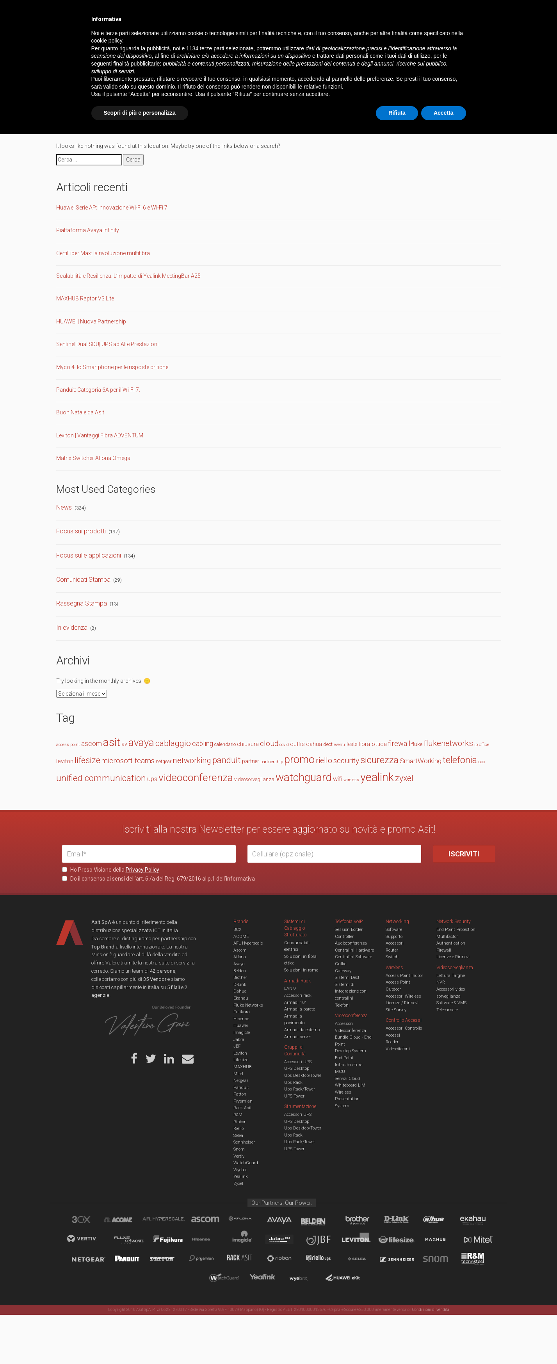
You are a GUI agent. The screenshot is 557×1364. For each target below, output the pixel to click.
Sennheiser (244, 1142)
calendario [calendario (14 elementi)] (225, 744)
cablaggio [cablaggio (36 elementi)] (173, 743)
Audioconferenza (351, 943)
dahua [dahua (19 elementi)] (314, 744)
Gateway (343, 970)
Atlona (239, 956)
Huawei (240, 1025)
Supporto (394, 936)
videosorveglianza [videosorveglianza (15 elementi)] (254, 779)
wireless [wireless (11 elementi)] (351, 779)
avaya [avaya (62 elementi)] (141, 742)
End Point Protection (455, 929)
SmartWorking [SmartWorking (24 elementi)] (420, 761)
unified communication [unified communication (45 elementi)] (101, 778)
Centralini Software (353, 956)
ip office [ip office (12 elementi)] (481, 744)
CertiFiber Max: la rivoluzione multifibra (103, 253)
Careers (240, 12)
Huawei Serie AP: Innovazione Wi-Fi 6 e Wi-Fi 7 (111, 207)
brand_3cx (88, 1221)
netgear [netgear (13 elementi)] (163, 761)
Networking (240, 36)
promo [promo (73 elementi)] (299, 759)
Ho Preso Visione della (110, 870)
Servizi (161, 12)
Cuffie (340, 963)
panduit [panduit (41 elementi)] (226, 760)
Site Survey (396, 1009)
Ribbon (240, 1121)
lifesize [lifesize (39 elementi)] (87, 760)
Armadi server (297, 1036)
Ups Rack (293, 1082)
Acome (127, 1221)
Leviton (240, 1053)
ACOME (241, 936)
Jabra (238, 1039)
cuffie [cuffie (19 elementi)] (297, 744)
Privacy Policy (142, 870)
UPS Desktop (296, 1068)
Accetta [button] (444, 1342)
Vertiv (238, 1156)
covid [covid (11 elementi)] (284, 744)
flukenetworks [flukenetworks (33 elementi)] (448, 743)
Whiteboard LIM (350, 1085)
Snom (239, 1149)
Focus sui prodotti (81, 531)
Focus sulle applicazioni (88, 555)
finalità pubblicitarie (136, 1293)
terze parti (212, 1278)
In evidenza (71, 627)
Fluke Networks (248, 1005)
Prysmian (243, 1101)
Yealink (240, 1176)
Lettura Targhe (450, 975)
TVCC (278, 36)
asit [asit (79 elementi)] (111, 742)
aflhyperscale (166, 1221)
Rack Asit (242, 1107)
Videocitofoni (398, 1048)
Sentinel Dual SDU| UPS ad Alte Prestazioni (107, 344)
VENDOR (463, 37)
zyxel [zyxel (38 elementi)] (404, 778)
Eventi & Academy (200, 12)
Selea (238, 1135)
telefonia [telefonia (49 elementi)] (460, 760)
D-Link (239, 984)
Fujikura (241, 1011)
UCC (204, 36)
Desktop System (350, 1050)
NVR (440, 982)
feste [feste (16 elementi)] (351, 744)
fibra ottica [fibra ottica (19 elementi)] (372, 744)
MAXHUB (242, 1066)
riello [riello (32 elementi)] (324, 760)
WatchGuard (245, 1162)
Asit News (272, 12)
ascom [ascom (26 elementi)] (91, 743)
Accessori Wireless (403, 996)
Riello (238, 1128)
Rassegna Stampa (81, 603)
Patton (239, 1094)
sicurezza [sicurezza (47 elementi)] (379, 760)
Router (392, 950)
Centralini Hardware (354, 950)
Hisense (241, 1018)
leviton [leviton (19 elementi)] (64, 761)
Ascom (240, 950)
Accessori (395, 943)
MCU (340, 1071)
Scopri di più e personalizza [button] (140, 1342)
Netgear (240, 1080)
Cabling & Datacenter (154, 36)
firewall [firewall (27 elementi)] (399, 743)
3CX (237, 929)
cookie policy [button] (106, 1271)
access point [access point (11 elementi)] (68, 744)
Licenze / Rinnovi (402, 1002)
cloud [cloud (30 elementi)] (269, 743)
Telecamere (447, 1009)
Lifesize (240, 1059)
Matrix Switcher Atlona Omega (93, 458)
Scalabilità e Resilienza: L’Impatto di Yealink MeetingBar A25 (128, 276)
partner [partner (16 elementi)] (250, 761)
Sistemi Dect (347, 977)
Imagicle (241, 1032)
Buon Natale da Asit (80, 412)
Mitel (238, 1073)
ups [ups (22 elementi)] (152, 779)
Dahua (240, 991)
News (64, 507)
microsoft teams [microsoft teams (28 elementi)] (128, 761)
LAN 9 (290, 988)
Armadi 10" (295, 1002)
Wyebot (240, 1169)
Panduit (241, 1087)
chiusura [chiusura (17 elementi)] (248, 744)
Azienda (132, 12)
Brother (240, 977)
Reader (392, 1041)
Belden (239, 970)
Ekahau (240, 998)
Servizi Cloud (347, 1078)
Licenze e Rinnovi (453, 956)
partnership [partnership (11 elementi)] (271, 761)
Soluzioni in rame (301, 970)
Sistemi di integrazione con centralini (351, 991)
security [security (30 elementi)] (346, 760)
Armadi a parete (299, 1009)
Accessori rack (297, 995)
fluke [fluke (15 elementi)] (416, 744)
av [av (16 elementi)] (124, 744)
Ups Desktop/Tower (302, 1075)
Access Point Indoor (404, 975)
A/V (305, 36)
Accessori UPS (297, 1061)
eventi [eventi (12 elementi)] (339, 744)
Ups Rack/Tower (299, 1089)
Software (394, 929)
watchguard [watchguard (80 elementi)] (304, 777)
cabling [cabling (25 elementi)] (202, 744)
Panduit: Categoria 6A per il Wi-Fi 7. (98, 390)
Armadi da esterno (302, 1029)
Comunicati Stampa (83, 579)
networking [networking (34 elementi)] (192, 760)
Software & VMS (451, 1002)
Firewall (443, 950)
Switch (392, 956)
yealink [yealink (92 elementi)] (377, 777)
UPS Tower (294, 1096)
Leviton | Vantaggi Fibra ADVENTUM (99, 435)
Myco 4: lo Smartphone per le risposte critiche (112, 367)
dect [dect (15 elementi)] (328, 744)
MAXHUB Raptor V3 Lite (85, 298)
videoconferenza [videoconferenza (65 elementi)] (195, 777)
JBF (236, 1046)
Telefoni (342, 1005)
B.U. (301, 12)
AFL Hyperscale (248, 943)
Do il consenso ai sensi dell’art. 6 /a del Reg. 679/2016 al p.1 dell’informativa (158, 879)
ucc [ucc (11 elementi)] (481, 761)
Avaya (239, 963)
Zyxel (238, 1183)
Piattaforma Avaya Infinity (87, 230)
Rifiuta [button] (397, 1342)
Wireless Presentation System (347, 1099)
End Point (344, 1057)
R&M (237, 1114)
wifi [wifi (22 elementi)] (337, 779)
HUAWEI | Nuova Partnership (91, 321)
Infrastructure (348, 1064)
